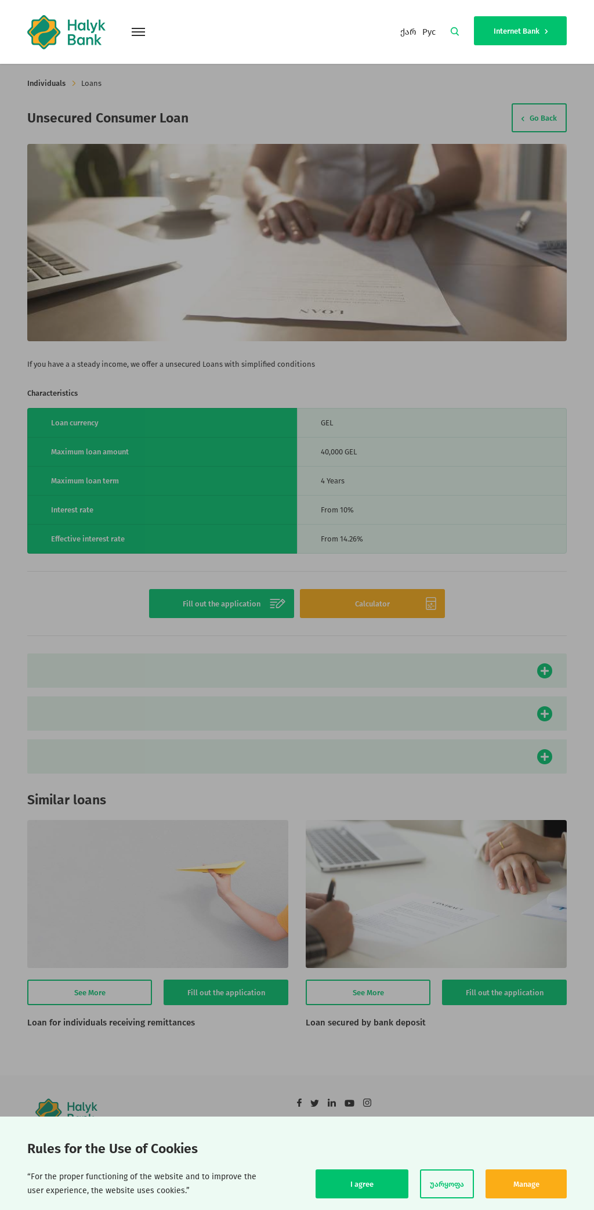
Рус (429, 32)
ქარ (408, 32)
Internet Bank (521, 31)
